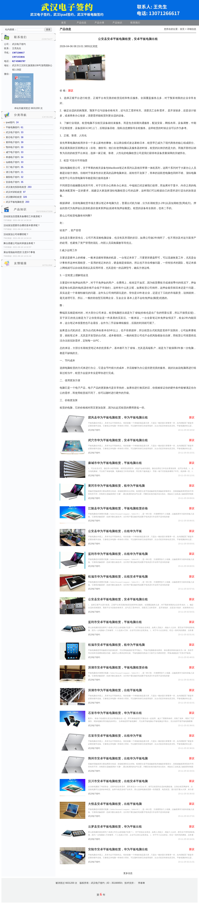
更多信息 (127, 873)
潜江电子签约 (12, 172)
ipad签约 (10, 122)
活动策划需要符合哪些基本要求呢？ (22, 225)
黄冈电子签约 (12, 142)
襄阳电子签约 (12, 177)
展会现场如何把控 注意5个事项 (19, 252)
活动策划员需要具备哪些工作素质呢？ (23, 216)
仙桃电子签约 (12, 162)
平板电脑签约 (12, 127)
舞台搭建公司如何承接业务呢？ (19, 243)
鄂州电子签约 (12, 147)
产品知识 (117, 22)
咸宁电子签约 (12, 152)
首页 (63, 22)
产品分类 (99, 22)
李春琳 (141, 883)
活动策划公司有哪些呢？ (16, 234)
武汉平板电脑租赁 (15, 202)
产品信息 (81, 22)
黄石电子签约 (12, 137)
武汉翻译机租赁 (14, 197)
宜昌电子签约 (12, 182)
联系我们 (135, 22)
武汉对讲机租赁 (14, 192)
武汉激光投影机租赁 (16, 187)
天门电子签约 (12, 167)
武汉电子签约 (12, 132)
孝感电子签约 (12, 157)
